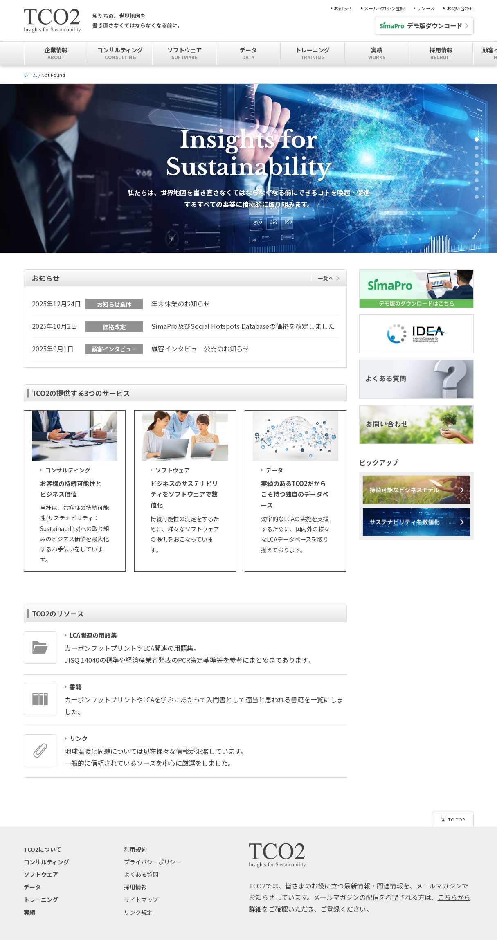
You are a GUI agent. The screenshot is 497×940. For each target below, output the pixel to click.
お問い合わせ (460, 8)
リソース (425, 8)
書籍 (76, 697)
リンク (79, 749)
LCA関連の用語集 (93, 646)
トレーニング (41, 910)
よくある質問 (141, 885)
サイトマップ (141, 910)
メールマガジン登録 (384, 8)
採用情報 (135, 897)
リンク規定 (138, 923)
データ (32, 897)
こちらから (454, 908)
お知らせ (343, 8)
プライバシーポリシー (152, 872)
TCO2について (42, 860)
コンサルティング (46, 872)
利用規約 (135, 860)
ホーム (30, 75)
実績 (29, 923)
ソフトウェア (41, 885)
